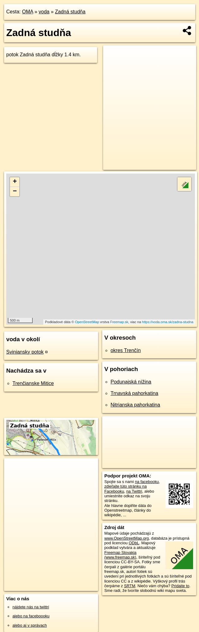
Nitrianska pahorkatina (135, 404)
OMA (27, 11)
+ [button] (15, 182)
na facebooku (147, 481)
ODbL (134, 543)
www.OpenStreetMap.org (126, 538)
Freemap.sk (119, 322)
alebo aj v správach (29, 625)
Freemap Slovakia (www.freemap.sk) (120, 555)
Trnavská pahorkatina (134, 393)
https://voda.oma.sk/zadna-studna (167, 322)
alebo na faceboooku (31, 616)
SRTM (129, 585)
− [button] (15, 191)
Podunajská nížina (131, 381)
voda (44, 11)
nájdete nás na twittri (30, 607)
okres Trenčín (126, 350)
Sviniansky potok (25, 352)
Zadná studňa (70, 11)
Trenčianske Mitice (33, 383)
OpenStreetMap (87, 322)
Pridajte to (180, 585)
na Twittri (134, 491)
